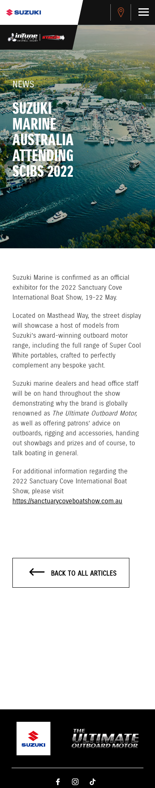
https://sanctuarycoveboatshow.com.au (67, 501)
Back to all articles (73, 573)
